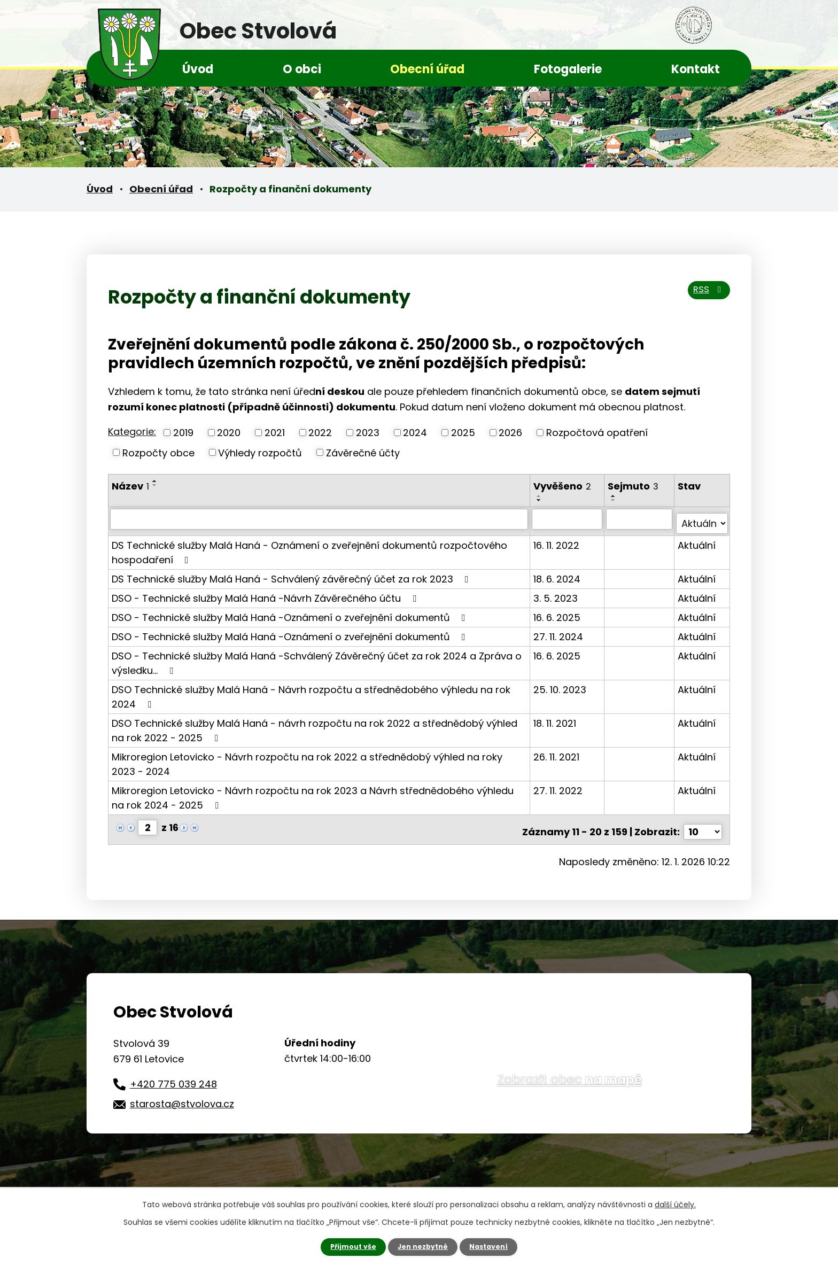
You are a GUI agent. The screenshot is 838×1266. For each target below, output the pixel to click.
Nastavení (493, 1246)
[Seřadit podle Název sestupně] (155, 485)
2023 (367, 432)
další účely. (675, 1203)
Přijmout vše (348, 1246)
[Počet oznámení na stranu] (703, 822)
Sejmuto (634, 486)
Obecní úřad (427, 69)
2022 (320, 432)
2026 (510, 432)
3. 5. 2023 (556, 593)
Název (130, 486)
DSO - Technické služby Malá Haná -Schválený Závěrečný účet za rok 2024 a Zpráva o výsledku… (317, 658)
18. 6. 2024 (557, 574)
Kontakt (695, 69)
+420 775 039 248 (173, 1074)
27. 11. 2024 (559, 632)
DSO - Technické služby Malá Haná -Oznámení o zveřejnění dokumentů (291, 612)
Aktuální (697, 540)
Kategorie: (132, 431)
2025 (463, 432)
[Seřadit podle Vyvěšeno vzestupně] (540, 496)
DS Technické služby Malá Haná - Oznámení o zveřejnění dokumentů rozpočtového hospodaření (309, 548)
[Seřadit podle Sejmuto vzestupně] (614, 496)
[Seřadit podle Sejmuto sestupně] (614, 500)
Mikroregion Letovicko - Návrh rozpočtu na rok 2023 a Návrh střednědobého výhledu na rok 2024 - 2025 (313, 793)
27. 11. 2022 (559, 786)
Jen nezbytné (423, 1246)
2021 (275, 432)
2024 (415, 432)
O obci (302, 69)
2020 (228, 432)
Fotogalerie (568, 69)
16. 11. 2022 (557, 540)
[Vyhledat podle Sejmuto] (640, 519)
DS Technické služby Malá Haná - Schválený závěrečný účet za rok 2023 (292, 574)
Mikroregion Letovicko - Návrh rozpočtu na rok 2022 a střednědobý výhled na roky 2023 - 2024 (307, 759)
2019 (183, 432)
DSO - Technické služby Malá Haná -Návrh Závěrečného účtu (266, 593)
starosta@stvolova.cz (182, 1094)
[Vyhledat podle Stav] (702, 519)
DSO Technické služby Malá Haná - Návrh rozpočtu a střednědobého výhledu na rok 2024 (311, 692)
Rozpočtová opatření (597, 432)
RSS (705, 296)
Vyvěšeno (563, 486)
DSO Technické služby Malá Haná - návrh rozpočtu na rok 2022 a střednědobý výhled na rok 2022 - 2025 (314, 726)
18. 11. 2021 (555, 718)
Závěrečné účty (363, 452)
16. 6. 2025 (557, 612)
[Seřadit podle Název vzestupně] (155, 481)
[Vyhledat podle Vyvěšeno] (568, 519)
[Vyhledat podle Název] (319, 519)
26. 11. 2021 (557, 752)
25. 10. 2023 (560, 685)
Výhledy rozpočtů (260, 452)
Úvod (197, 69)
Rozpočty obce (158, 452)
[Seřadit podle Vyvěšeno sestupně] (540, 500)
